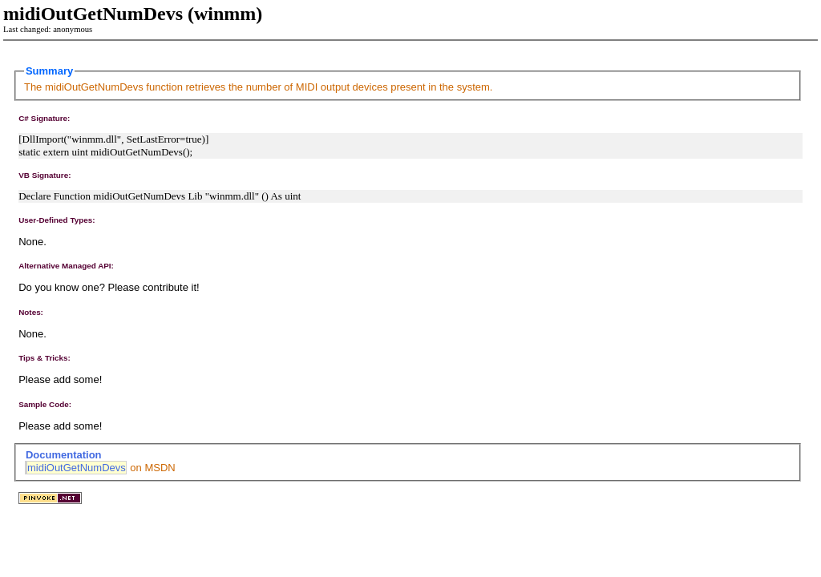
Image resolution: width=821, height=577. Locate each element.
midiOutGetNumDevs (76, 468)
